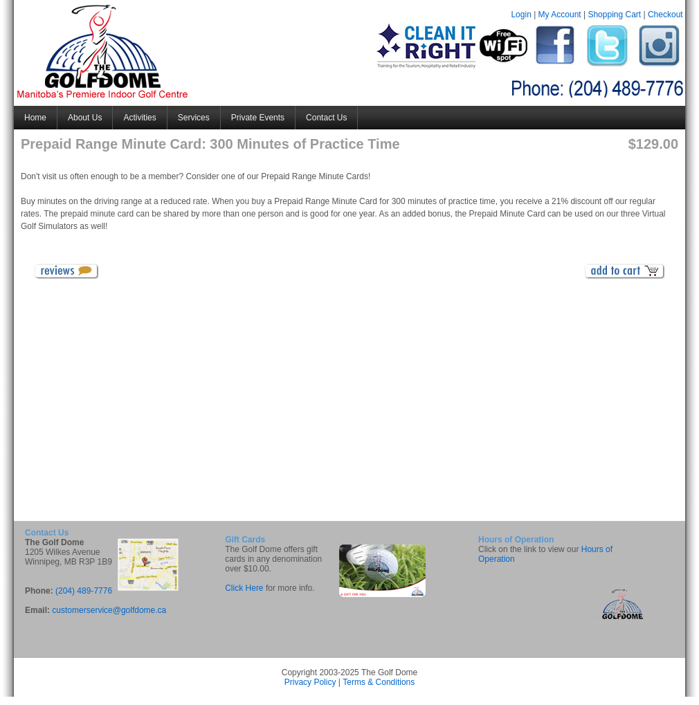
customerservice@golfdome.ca (109, 610)
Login (521, 14)
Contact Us (326, 117)
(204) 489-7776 (83, 591)
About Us (85, 117)
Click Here (244, 588)
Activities (139, 117)
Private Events (257, 117)
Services (194, 117)
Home (35, 117)
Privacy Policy (310, 682)
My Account (559, 14)
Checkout (665, 14)
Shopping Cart (614, 14)
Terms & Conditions (379, 682)
